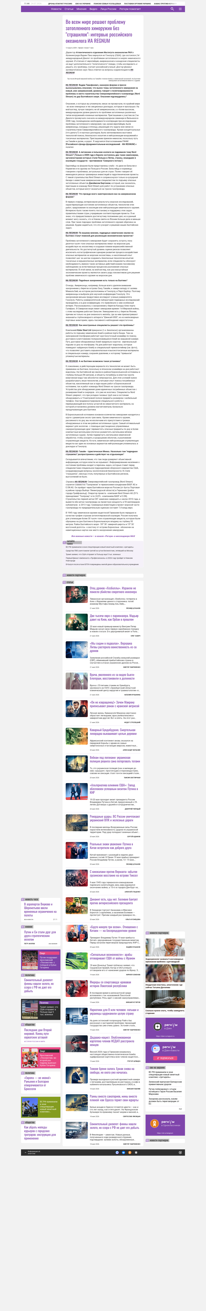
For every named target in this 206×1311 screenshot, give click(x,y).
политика (29, 1115)
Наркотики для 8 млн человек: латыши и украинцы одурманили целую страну (114, 1128)
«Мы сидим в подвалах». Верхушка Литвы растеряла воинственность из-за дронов (113, 646)
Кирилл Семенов (133, 1068)
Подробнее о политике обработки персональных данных (141, 1292)
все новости (28, 1060)
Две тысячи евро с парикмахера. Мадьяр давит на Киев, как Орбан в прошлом (114, 617)
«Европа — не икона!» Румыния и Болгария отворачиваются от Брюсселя (37, 1223)
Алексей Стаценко (132, 962)
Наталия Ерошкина (132, 718)
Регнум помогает (138, 9)
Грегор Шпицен (133, 1178)
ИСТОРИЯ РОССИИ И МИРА (34, 1182)
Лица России (117, 9)
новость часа (31, 1040)
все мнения (53, 1084)
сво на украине (157, 1208)
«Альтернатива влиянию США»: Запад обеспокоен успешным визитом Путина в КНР (114, 835)
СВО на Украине (79, 4)
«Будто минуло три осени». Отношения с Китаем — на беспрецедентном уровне (114, 1022)
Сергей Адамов (133, 883)
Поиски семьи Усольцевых (103, 4)
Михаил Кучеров (133, 1096)
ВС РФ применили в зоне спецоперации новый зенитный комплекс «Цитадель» (48, 1247)
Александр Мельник (131, 773)
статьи (70, 582)
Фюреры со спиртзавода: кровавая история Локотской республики (110, 1077)
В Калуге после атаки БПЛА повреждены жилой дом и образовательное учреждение (102, 564)
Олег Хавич (135, 636)
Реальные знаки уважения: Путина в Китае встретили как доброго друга (111, 916)
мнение (28, 1067)
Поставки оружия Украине (134, 4)
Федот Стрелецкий (132, 746)
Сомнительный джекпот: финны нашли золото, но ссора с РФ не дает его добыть (39, 1125)
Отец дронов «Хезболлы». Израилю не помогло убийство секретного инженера (113, 589)
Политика (44, 1143)
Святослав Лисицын (131, 1257)
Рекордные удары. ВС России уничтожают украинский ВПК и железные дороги (115, 865)
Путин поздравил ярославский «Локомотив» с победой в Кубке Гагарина (48, 1103)
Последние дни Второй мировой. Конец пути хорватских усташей (38, 1173)
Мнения (90, 9)
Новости (64, 9)
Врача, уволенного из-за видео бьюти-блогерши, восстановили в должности (112, 699)
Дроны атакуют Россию (57, 4)
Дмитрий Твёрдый (132, 856)
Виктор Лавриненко (131, 667)
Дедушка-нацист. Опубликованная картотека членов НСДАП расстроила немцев (112, 1157)
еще (180, 1249)
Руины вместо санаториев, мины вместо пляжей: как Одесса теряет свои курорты (114, 1238)
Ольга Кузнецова (133, 990)
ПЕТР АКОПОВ (29, 1084)
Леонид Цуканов (133, 608)
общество (30, 1165)
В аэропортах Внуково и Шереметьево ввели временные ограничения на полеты (40, 1050)
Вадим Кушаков (133, 1041)
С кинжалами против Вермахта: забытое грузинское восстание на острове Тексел (114, 943)
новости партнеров (76, 575)
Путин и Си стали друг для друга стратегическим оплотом (40, 1075)
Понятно (174, 1292)
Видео (101, 9)
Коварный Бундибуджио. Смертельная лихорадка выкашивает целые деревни (113, 755)
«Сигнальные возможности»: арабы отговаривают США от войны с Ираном (112, 1049)
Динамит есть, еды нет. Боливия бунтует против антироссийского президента (114, 971)
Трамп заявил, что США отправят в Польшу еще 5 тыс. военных (49, 1151)
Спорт (42, 1093)
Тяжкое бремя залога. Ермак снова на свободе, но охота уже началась (112, 1187)
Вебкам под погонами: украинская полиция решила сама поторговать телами (115, 806)
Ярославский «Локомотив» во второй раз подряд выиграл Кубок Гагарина (48, 1201)
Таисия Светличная (132, 824)
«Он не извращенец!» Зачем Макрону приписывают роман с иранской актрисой (114, 727)
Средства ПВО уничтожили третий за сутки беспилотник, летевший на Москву (99, 551)
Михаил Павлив (133, 1206)
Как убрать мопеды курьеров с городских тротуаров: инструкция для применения (40, 1273)
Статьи (77, 9)
